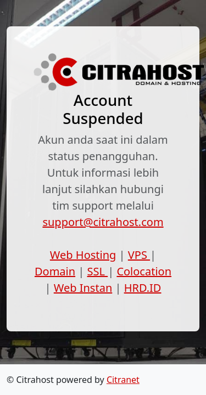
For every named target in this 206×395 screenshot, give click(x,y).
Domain (55, 271)
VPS (139, 254)
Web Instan (83, 287)
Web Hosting (83, 254)
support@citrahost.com (102, 222)
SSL (97, 271)
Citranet (123, 380)
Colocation (143, 271)
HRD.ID (143, 287)
